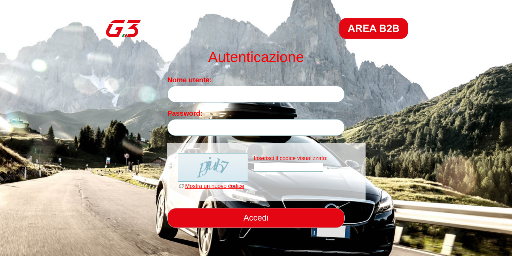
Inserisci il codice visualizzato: (291, 158)
